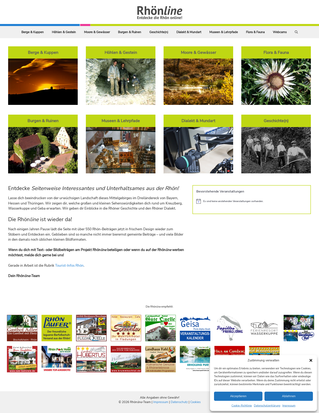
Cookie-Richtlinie (242, 406)
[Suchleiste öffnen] (296, 32)
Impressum (288, 406)
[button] (311, 360)
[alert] (251, 201)
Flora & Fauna (255, 32)
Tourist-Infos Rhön (69, 265)
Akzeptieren (238, 396)
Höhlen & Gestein (64, 32)
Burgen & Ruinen (129, 32)
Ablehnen (289, 396)
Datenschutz (179, 402)
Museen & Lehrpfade (223, 32)
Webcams (280, 32)
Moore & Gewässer (97, 32)
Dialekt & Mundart (188, 32)
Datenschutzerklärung (267, 406)
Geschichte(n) (158, 32)
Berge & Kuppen (32, 32)
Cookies (195, 402)
